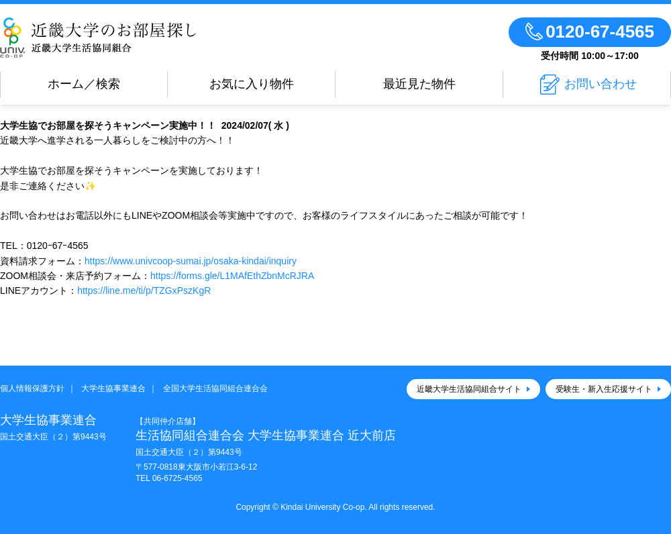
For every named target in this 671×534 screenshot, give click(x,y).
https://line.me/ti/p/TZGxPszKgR (144, 290)
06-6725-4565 (177, 478)
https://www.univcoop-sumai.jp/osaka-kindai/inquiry (191, 261)
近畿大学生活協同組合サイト (469, 389)
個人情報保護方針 (32, 388)
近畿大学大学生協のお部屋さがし (98, 37)
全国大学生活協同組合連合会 (215, 388)
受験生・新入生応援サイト (604, 389)
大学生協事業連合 (113, 388)
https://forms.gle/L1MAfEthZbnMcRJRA (232, 275)
